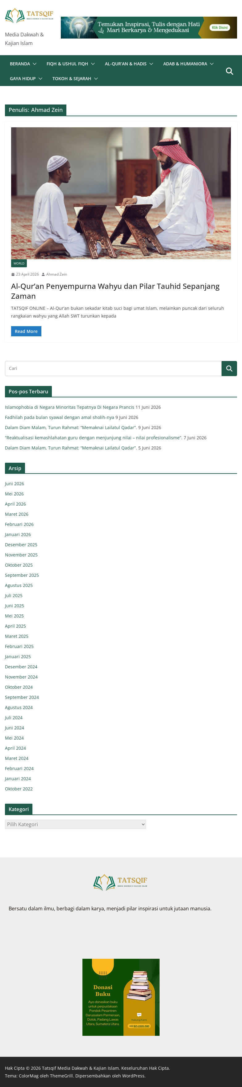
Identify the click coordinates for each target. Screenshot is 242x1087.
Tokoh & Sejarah (71, 78)
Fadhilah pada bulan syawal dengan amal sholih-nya (59, 417)
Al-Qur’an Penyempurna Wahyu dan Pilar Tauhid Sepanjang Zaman (115, 291)
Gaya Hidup (23, 78)
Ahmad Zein (56, 274)
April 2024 (15, 748)
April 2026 (15, 504)
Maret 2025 (16, 636)
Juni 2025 (14, 606)
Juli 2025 (14, 595)
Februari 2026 (19, 524)
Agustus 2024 (19, 707)
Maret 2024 (16, 758)
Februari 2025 (19, 646)
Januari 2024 (18, 778)
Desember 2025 (21, 545)
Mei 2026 (14, 494)
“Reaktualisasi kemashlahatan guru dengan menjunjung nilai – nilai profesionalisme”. (93, 438)
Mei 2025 (14, 616)
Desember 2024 (21, 667)
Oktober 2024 (19, 687)
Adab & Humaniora (185, 64)
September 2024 (22, 697)
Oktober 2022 (19, 789)
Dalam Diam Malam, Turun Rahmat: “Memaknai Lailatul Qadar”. (71, 427)
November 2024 (21, 677)
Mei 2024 (14, 738)
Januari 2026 (18, 534)
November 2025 (21, 555)
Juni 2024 (14, 728)
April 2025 (15, 626)
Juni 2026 (14, 483)
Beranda (20, 64)
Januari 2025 (18, 656)
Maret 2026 (16, 514)
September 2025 (22, 575)
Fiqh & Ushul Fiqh (67, 64)
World (19, 263)
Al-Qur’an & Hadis (126, 64)
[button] (33, 63)
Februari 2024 (19, 768)
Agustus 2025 (19, 585)
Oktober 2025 (19, 565)
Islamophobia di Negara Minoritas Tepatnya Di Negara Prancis (69, 407)
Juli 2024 (14, 717)
